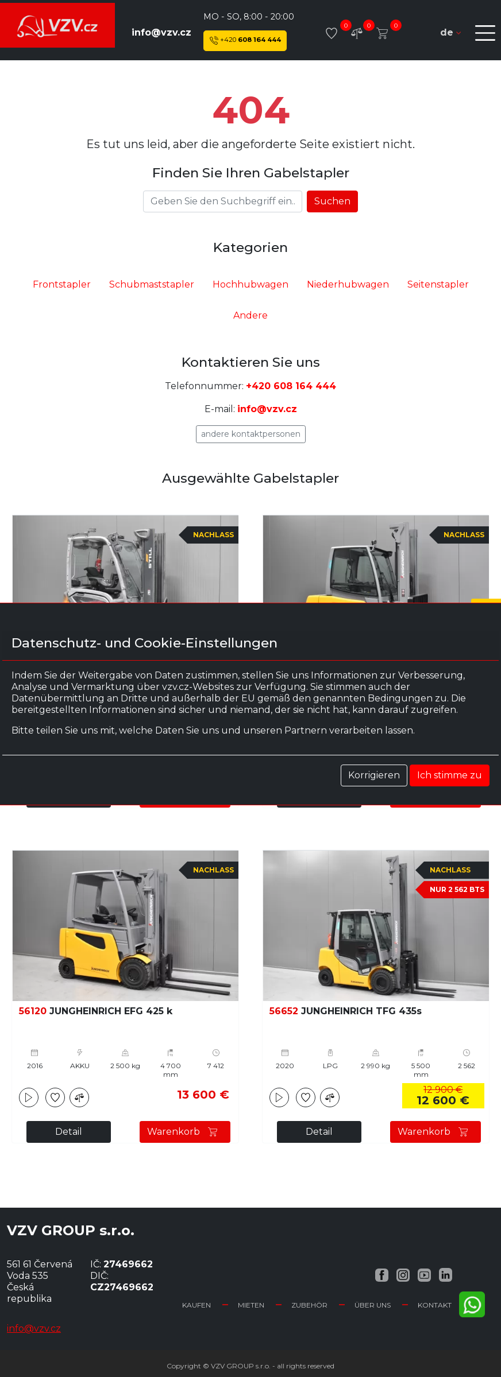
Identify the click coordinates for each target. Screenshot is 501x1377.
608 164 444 (245, 40)
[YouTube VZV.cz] (424, 1274)
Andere (250, 315)
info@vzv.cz (161, 32)
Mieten (251, 1305)
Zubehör (309, 1305)
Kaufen (196, 1305)
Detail (68, 1131)
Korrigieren (374, 775)
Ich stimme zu (449, 775)
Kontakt (435, 1305)
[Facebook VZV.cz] (381, 1274)
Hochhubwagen (250, 284)
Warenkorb (185, 1131)
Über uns (372, 1305)
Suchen (332, 201)
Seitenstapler (438, 284)
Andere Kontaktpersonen (250, 434)
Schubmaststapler (151, 284)
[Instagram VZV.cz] (403, 1274)
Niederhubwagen (348, 284)
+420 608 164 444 (291, 386)
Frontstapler (62, 284)
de (450, 32)
